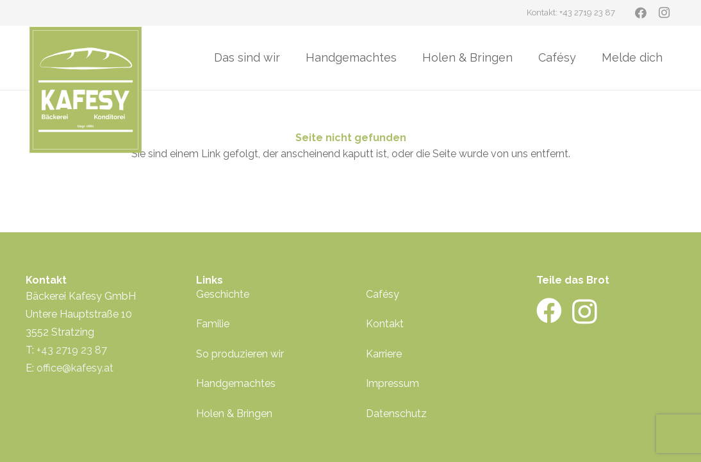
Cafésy (382, 294)
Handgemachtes (236, 383)
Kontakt (385, 324)
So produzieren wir (240, 354)
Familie (212, 324)
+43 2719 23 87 (72, 350)
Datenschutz (396, 413)
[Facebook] (640, 12)
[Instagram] (663, 12)
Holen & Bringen (234, 413)
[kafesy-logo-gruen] (85, 89)
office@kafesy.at (75, 368)
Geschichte (222, 294)
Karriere (384, 354)
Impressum (392, 383)
